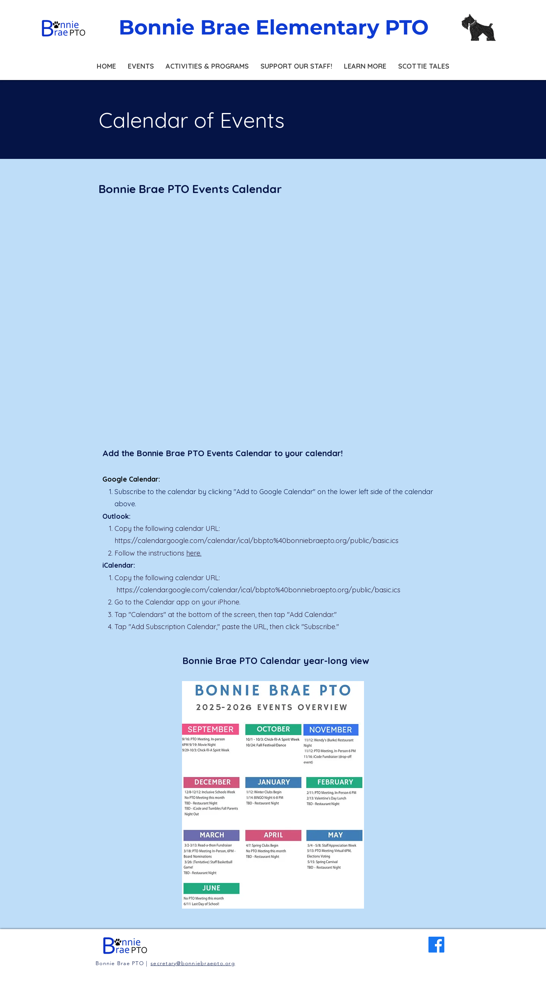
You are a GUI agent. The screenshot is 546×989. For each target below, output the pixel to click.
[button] (141, 66)
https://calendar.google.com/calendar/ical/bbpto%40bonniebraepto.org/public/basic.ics (257, 540)
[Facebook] (436, 945)
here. (193, 553)
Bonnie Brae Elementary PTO (274, 27)
